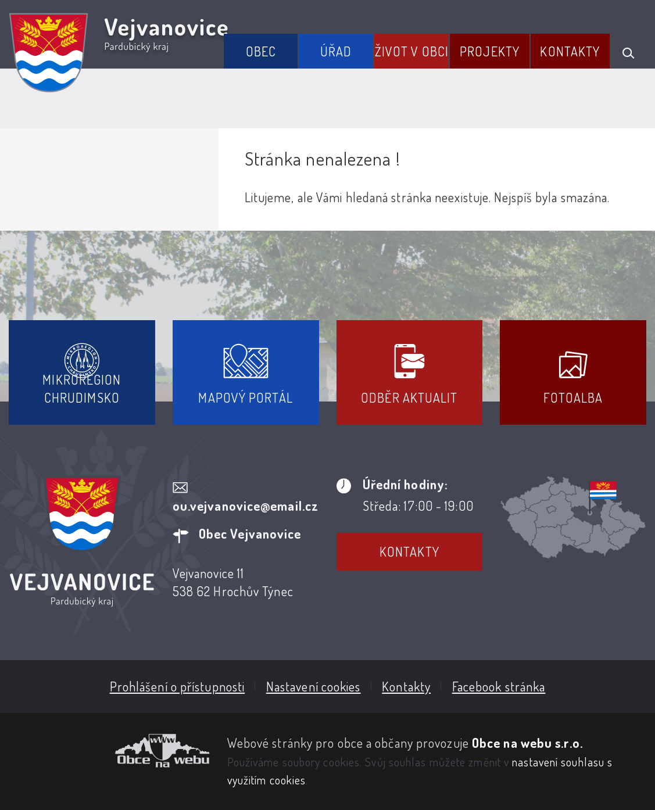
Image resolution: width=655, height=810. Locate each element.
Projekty (490, 51)
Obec (261, 51)
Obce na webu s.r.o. (527, 742)
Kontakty (570, 51)
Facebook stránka (499, 686)
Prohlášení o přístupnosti (177, 686)
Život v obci (412, 51)
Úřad (336, 51)
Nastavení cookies (313, 686)
